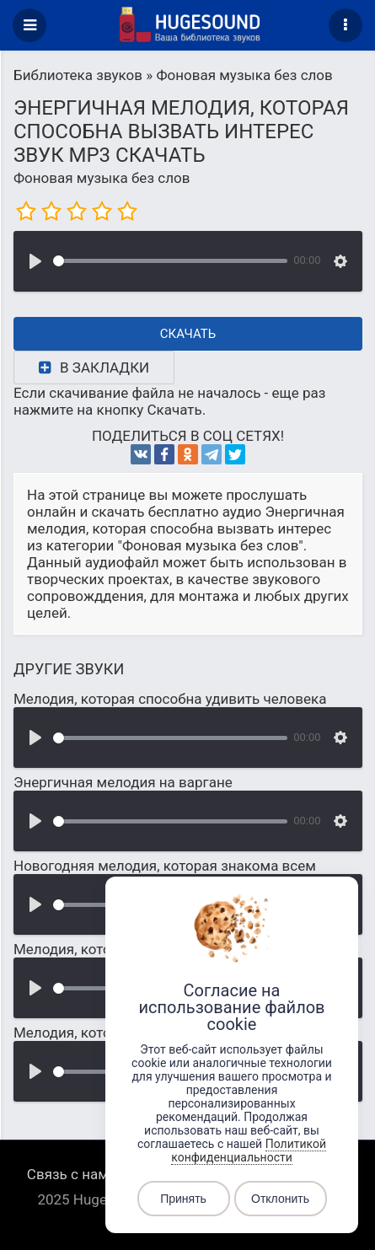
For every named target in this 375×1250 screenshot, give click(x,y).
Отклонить (280, 1198)
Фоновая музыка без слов (101, 177)
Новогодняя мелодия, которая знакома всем (164, 865)
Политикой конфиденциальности (248, 1150)
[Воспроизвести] (35, 261)
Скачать (188, 333)
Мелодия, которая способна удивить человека (169, 698)
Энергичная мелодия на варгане (123, 782)
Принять (183, 1198)
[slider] (170, 261)
